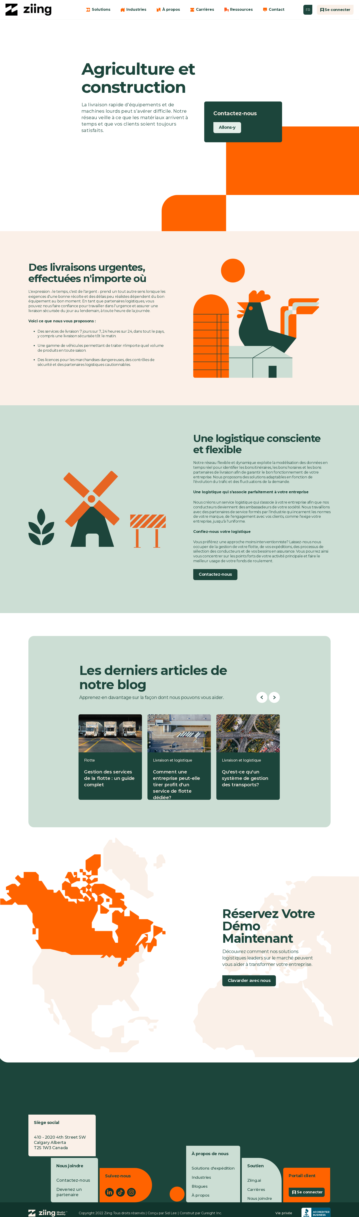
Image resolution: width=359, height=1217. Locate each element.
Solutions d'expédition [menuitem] (213, 1168)
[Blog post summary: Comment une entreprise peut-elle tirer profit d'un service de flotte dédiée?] (179, 757)
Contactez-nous (215, 574)
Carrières (205, 9)
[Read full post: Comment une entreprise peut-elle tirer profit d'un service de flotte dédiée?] (179, 733)
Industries (136, 9)
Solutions (101, 9)
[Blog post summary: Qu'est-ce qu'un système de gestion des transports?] (248, 757)
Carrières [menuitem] (256, 1189)
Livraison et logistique (172, 760)
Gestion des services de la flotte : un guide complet (109, 778)
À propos (171, 9)
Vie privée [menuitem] (283, 1213)
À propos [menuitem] (200, 1195)
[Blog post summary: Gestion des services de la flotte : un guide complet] (110, 757)
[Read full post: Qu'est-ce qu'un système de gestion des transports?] (248, 733)
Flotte (89, 760)
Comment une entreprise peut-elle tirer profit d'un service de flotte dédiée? (176, 784)
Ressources (241, 9)
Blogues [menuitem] (200, 1186)
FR (308, 10)
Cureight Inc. (211, 1213)
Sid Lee (171, 1213)
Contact (276, 9)
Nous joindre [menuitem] (259, 1198)
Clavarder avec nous (249, 980)
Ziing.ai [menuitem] (254, 1180)
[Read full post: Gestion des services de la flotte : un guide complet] (110, 733)
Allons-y (227, 127)
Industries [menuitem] (201, 1177)
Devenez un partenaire (69, 1192)
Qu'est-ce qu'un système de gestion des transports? (245, 778)
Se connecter (310, 1192)
